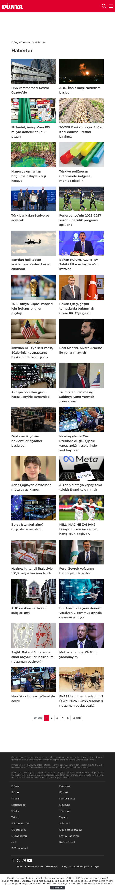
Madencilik (18, 804)
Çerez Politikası (34, 866)
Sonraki (77, 717)
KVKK (20, 866)
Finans (15, 798)
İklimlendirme (20, 823)
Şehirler (64, 823)
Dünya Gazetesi (21, 42)
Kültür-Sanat (67, 798)
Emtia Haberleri (69, 835)
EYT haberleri (19, 848)
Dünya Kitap (19, 835)
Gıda (14, 842)
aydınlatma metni (102, 881)
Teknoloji (64, 811)
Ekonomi (64, 786)
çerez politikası (79, 881)
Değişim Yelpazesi (70, 829)
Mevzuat (64, 804)
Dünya (15, 786)
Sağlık (15, 811)
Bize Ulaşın (51, 866)
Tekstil (15, 817)
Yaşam (63, 817)
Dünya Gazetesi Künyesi (75, 866)
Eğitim (63, 792)
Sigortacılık (18, 829)
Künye (95, 866)
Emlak (15, 792)
